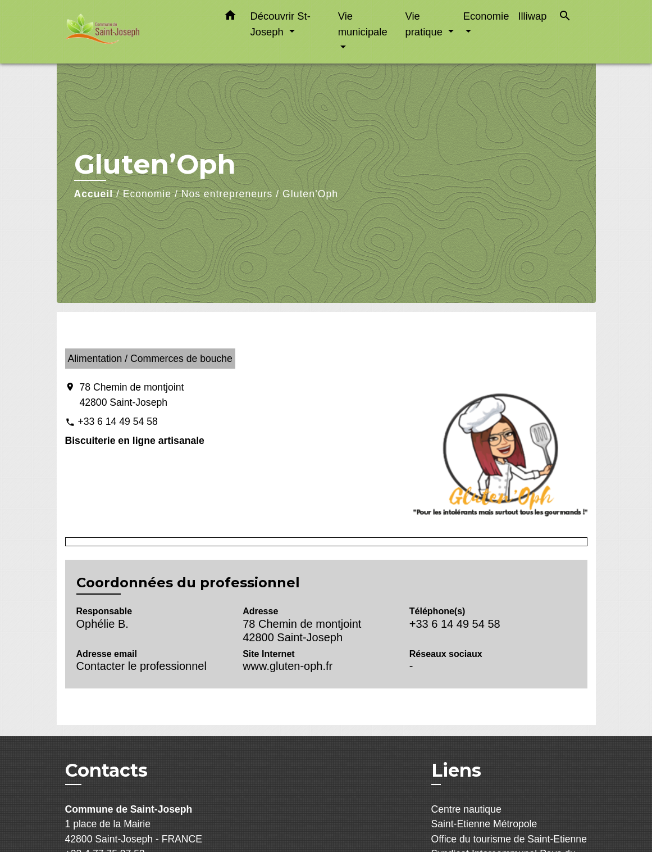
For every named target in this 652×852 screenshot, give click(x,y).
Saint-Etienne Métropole (484, 824)
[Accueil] (135, 32)
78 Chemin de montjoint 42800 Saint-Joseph (132, 394)
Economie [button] (486, 16)
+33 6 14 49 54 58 (117, 421)
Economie (147, 194)
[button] (230, 17)
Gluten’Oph (310, 194)
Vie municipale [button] (362, 24)
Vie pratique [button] (425, 24)
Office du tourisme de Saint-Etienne (509, 839)
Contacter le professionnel (141, 666)
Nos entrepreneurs (227, 194)
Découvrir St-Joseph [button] (280, 24)
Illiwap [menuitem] (532, 16)
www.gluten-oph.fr (287, 666)
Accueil (93, 194)
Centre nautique (466, 809)
